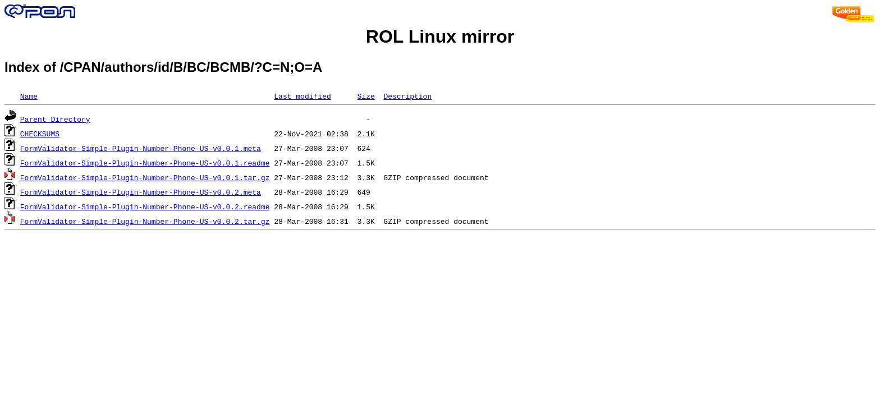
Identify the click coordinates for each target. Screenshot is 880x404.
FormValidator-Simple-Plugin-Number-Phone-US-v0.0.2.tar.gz (145, 221)
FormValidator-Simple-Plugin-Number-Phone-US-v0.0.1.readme (145, 163)
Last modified (302, 96)
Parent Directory (55, 119)
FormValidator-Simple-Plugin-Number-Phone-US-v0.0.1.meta (140, 148)
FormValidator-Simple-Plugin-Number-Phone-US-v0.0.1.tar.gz (145, 177)
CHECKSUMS (39, 133)
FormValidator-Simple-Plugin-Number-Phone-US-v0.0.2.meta (140, 192)
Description (407, 96)
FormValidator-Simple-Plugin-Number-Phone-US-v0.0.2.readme (145, 206)
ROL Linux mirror (440, 36)
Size (365, 96)
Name (29, 96)
